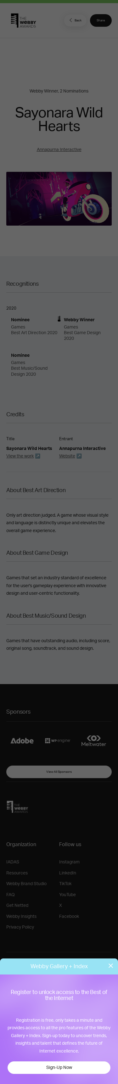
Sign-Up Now (59, 1067)
